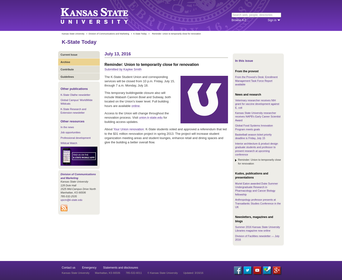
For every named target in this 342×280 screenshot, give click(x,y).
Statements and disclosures (120, 267)
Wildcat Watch (69, 143)
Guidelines (67, 76)
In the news (67, 127)
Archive (65, 62)
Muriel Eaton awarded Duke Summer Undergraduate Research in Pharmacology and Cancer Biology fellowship (256, 189)
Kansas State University (100, 15)
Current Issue (69, 54)
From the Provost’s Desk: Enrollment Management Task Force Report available (256, 81)
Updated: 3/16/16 (193, 272)
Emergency (89, 267)
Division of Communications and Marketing (109, 34)
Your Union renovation (128, 129)
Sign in (272, 20)
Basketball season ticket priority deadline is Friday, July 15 (253, 136)
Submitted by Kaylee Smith (123, 69)
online (135, 106)
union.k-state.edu (151, 117)
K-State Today (140, 34)
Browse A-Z (239, 20)
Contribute (67, 69)
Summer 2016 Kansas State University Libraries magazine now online (257, 229)
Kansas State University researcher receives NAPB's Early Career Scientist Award (257, 116)
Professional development (76, 137)
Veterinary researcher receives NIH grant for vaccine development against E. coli (257, 104)
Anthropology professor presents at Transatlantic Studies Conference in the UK (258, 203)
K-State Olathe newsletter (75, 94)
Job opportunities (71, 132)
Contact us (68, 267)
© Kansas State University (162, 272)
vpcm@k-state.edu (71, 199)
